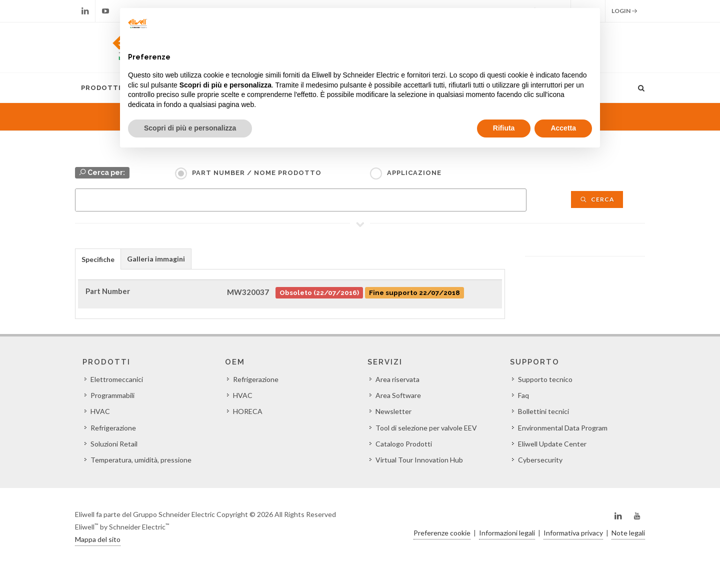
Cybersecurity (540, 460)
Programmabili (112, 395)
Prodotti (101, 88)
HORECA (247, 411)
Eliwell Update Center (552, 444)
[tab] (98, 258)
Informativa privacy (573, 532)
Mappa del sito (97, 539)
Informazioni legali (507, 532)
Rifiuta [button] (504, 128)
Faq (523, 395)
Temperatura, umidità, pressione (141, 460)
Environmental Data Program (563, 428)
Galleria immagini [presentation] (156, 258)
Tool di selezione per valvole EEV (426, 428)
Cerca (597, 199)
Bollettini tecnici (543, 411)
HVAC (100, 411)
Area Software (398, 395)
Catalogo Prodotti (404, 444)
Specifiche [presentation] (98, 259)
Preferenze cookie (442, 532)
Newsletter (394, 411)
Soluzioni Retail (114, 444)
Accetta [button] (563, 128)
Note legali (628, 532)
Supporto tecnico (545, 379)
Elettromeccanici (116, 379)
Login (625, 11)
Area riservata (398, 379)
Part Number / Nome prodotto (257, 172)
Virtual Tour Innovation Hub (419, 460)
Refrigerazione (113, 428)
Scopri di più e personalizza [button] (190, 128)
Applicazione (414, 172)
